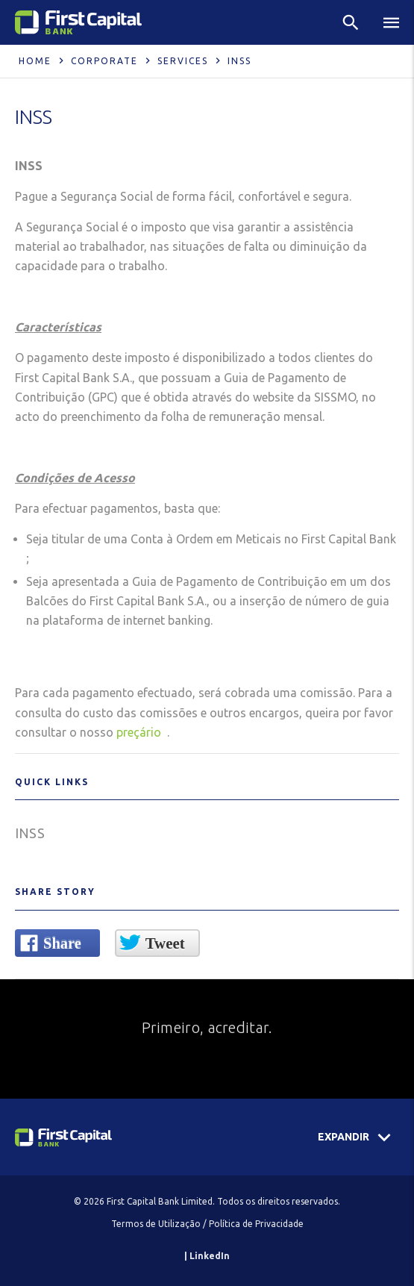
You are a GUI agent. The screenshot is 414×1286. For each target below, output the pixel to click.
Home (35, 61)
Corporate (104, 61)
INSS (30, 832)
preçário (140, 732)
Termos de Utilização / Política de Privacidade (207, 1224)
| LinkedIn (207, 1256)
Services (182, 61)
